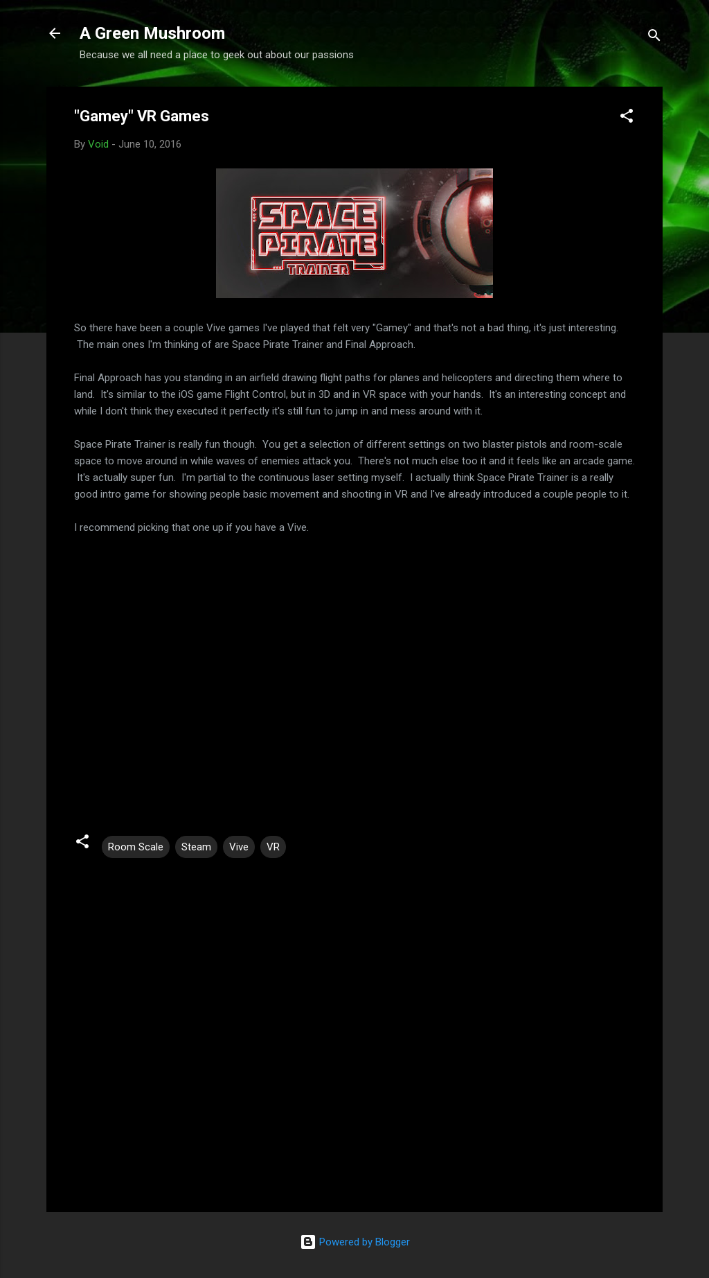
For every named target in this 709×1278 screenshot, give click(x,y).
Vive (239, 847)
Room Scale (135, 847)
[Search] (654, 38)
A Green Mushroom (152, 33)
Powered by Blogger (355, 1242)
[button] (626, 118)
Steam (196, 847)
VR (273, 847)
